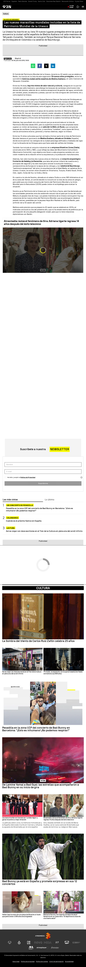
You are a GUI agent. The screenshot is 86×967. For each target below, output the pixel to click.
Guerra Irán (41, 1)
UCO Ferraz (6, 1)
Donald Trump (32, 1)
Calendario (12, 518)
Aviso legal (16, 961)
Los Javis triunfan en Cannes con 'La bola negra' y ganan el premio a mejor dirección (20, 819)
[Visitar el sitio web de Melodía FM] (31, 947)
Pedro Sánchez (22, 1)
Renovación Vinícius (68, 1)
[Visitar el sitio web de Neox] (29, 942)
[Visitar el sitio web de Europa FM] (76, 942)
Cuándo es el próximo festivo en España (23, 521)
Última (71, 6)
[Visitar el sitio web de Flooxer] (55, 947)
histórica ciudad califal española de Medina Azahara (43, 79)
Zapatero (14, 1)
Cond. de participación (56, 961)
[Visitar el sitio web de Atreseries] (57, 942)
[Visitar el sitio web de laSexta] (19, 942)
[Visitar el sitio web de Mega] (48, 942)
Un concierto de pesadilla (20, 505)
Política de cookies (42, 961)
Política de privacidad (28, 961)
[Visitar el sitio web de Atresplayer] (43, 947)
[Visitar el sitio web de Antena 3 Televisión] (10, 942)
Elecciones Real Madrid (53, 1)
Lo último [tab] (49, 499)
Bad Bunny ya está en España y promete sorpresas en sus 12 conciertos (39, 882)
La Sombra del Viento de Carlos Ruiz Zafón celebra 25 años (38, 641)
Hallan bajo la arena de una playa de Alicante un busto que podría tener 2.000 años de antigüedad (21, 915)
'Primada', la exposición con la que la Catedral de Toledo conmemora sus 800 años (62, 673)
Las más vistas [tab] (10, 499)
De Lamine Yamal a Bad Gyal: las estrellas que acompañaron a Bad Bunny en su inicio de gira (40, 786)
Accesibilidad (69, 961)
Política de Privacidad (27, 477)
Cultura (43, 588)
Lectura (11, 528)
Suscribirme (43, 483)
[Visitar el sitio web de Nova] (38, 942)
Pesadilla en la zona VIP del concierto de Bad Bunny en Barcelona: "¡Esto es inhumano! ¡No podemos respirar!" (39, 509)
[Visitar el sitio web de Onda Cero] (67, 942)
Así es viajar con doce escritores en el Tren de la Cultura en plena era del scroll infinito (44, 531)
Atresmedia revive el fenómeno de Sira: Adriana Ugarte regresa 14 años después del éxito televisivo (41, 223)
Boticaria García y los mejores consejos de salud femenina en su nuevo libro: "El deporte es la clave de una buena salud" (61, 916)
